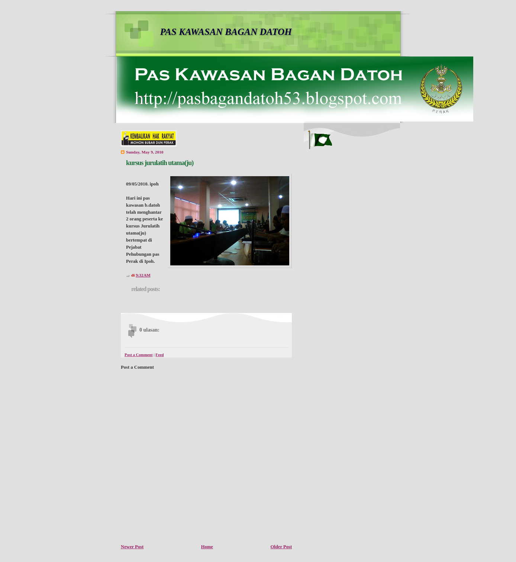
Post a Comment (139, 354)
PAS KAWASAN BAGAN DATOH (226, 32)
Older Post (281, 546)
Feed (159, 354)
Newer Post (132, 546)
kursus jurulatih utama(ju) (159, 163)
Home (207, 546)
